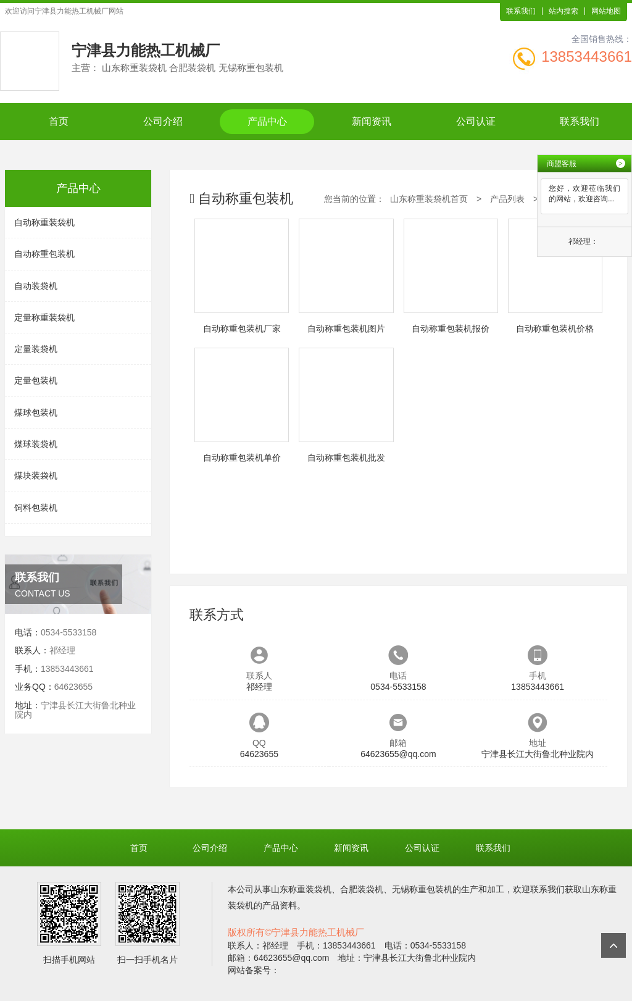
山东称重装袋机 (301, 889)
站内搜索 (563, 11)
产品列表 (507, 199)
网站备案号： (254, 970)
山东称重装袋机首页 (429, 199)
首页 (59, 121)
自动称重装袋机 (44, 222)
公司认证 (476, 121)
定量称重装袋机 (44, 317)
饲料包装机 (35, 508)
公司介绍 (163, 121)
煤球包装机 (35, 412)
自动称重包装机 (44, 254)
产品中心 (267, 121)
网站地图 (606, 11)
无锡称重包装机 (422, 889)
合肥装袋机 (361, 889)
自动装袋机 (35, 286)
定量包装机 (35, 380)
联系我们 (521, 11)
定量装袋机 (35, 349)
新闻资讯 (371, 121)
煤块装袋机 (35, 475)
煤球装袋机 (35, 444)
